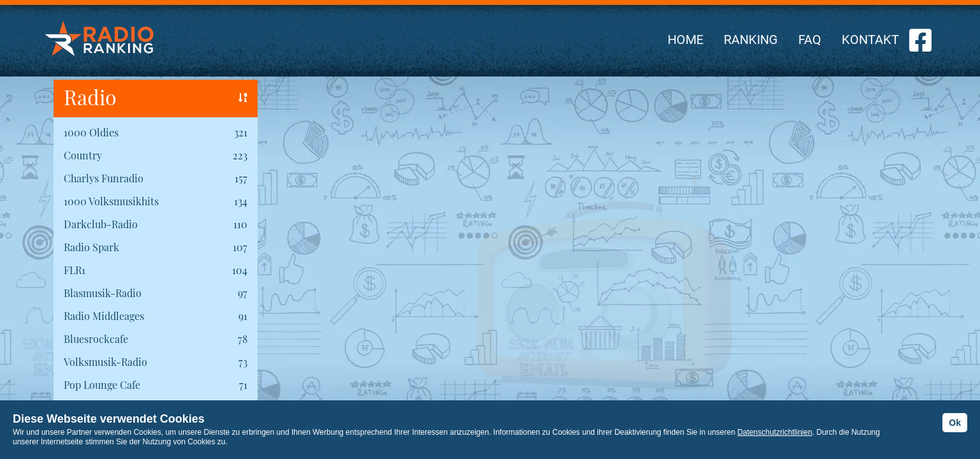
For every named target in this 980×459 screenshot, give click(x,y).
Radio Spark (91, 247)
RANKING (751, 39)
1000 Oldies (91, 132)
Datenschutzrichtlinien (774, 432)
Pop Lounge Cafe (102, 384)
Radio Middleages (104, 316)
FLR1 (74, 270)
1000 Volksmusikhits (111, 201)
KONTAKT (870, 39)
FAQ (809, 39)
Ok (955, 423)
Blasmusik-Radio (103, 293)
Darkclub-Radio (101, 224)
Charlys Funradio (103, 178)
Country (83, 155)
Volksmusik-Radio (105, 361)
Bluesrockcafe (96, 339)
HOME (685, 39)
